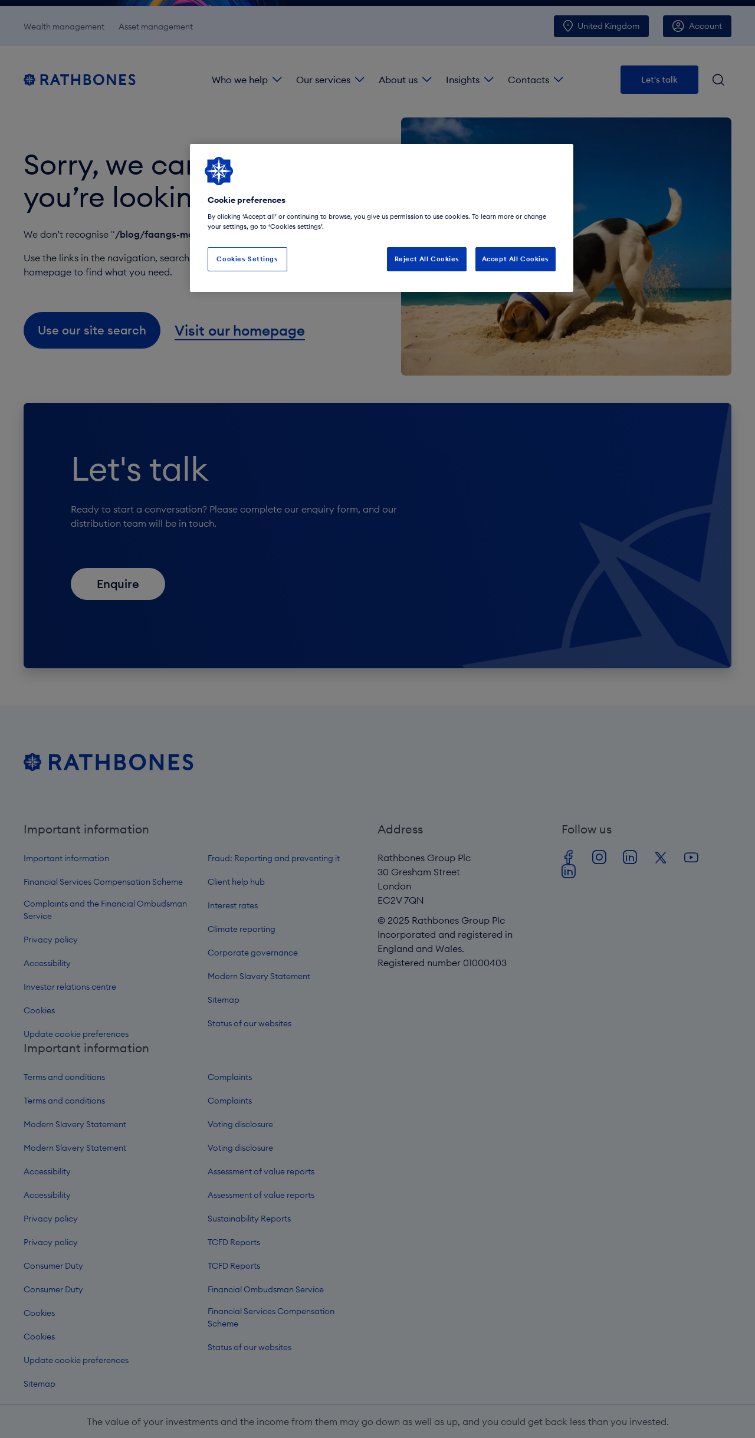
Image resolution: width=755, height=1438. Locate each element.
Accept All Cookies (515, 259)
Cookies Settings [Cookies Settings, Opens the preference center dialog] (247, 259)
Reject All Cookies (427, 259)
